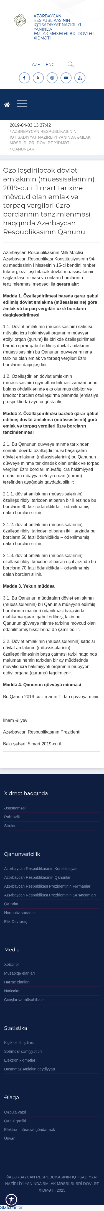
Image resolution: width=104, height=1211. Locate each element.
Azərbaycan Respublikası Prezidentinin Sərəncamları (50, 895)
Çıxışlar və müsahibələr (24, 1000)
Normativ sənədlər (20, 913)
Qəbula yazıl (15, 1112)
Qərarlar (11, 904)
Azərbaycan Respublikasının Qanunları (38, 877)
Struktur (11, 826)
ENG (50, 64)
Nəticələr (12, 991)
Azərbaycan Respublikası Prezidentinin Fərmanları (48, 886)
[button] (11, 1199)
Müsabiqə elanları (19, 973)
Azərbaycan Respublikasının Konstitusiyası (41, 868)
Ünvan (9, 1138)
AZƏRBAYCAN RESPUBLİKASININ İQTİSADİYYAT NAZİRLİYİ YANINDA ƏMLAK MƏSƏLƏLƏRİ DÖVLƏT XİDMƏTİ (50, 137)
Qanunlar (23, 149)
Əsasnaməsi (15, 808)
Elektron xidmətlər (19, 1060)
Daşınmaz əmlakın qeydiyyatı (29, 1069)
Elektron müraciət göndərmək (29, 1129)
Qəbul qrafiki (15, 1121)
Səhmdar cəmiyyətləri (23, 1051)
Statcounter (11, 1207)
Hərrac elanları (17, 982)
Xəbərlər (11, 964)
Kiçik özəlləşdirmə (19, 1042)
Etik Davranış (15, 921)
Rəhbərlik (12, 817)
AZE (36, 64)
